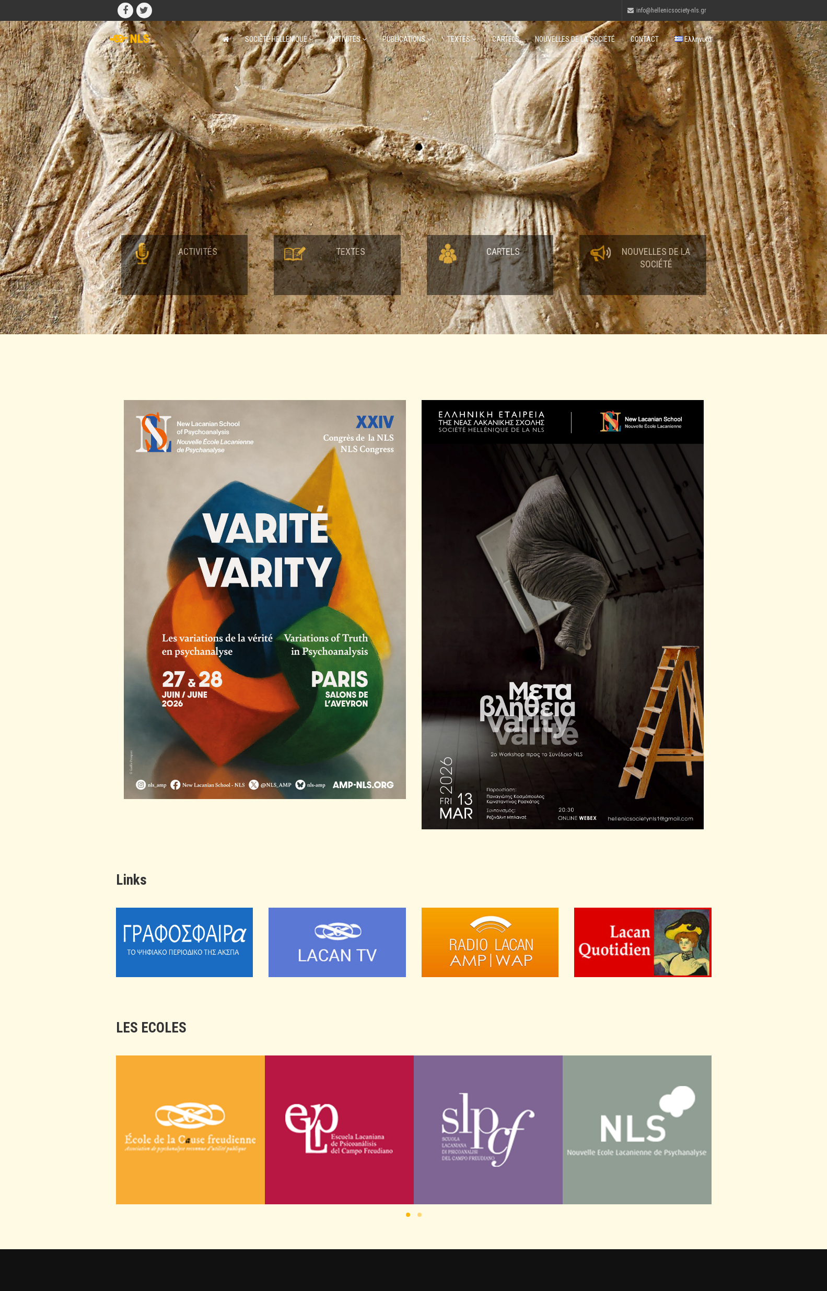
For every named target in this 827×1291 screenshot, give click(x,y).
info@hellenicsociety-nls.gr (671, 10)
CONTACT (645, 39)
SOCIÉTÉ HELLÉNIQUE (279, 39)
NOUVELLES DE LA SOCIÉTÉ (575, 39)
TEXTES (461, 39)
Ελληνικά (693, 39)
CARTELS (505, 39)
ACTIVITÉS (348, 39)
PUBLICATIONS (407, 39)
